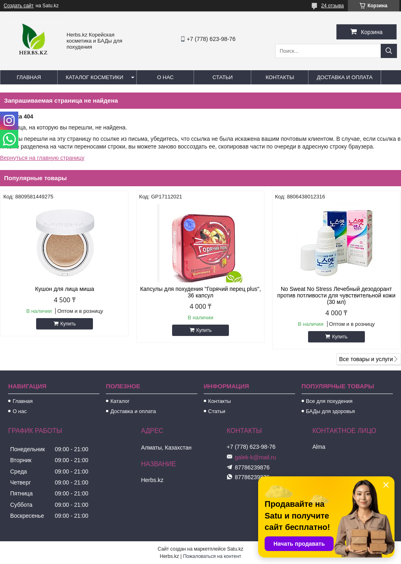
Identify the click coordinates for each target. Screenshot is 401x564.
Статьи (223, 77)
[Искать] (389, 51)
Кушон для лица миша (64, 289)
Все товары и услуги (366, 359)
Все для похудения (329, 401)
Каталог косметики (94, 77)
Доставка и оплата (344, 77)
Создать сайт (19, 6)
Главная (29, 77)
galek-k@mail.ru (255, 457)
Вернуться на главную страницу (42, 158)
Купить (68, 324)
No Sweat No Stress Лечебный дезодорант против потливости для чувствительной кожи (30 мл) (336, 295)
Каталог (119, 401)
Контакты (279, 77)
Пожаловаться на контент (212, 556)
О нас (165, 77)
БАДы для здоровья (330, 411)
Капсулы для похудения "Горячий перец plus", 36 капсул (200, 292)
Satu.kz (235, 549)
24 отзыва (332, 6)
